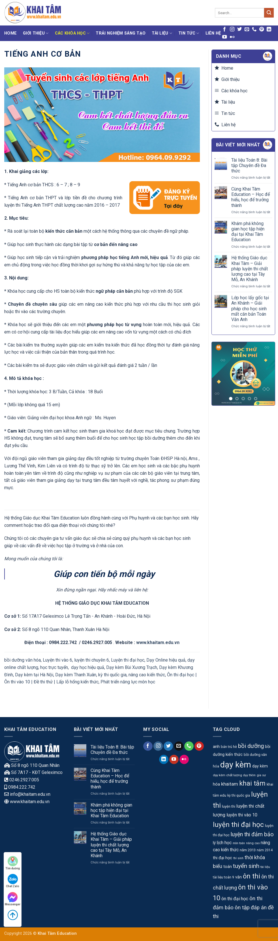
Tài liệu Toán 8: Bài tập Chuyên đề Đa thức (249, 165)
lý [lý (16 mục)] (214, 842)
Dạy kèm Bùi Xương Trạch (131, 667)
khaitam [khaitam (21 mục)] (229, 784)
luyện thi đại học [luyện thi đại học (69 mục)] (238, 824)
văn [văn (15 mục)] (238, 877)
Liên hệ (213, 33)
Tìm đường (12, 863)
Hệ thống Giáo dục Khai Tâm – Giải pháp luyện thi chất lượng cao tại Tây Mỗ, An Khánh (249, 268)
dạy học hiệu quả (87, 667)
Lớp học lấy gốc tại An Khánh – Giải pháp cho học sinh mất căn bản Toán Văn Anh (250, 308)
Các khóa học (72, 33)
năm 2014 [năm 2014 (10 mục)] (265, 850)
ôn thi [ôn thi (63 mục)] (251, 876)
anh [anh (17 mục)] (216, 746)
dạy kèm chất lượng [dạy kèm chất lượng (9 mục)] (227, 775)
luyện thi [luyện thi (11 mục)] (228, 806)
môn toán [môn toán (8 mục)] (239, 843)
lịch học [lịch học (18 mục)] (224, 842)
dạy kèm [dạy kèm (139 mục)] (235, 764)
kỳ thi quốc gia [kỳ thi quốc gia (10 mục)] (238, 795)
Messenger (12, 899)
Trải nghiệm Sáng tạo (121, 33)
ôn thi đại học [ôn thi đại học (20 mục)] (234, 898)
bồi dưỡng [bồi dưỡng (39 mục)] (251, 746)
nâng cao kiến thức (147, 674)
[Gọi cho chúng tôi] (254, 29)
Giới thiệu (35, 33)
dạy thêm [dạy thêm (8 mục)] (249, 775)
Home (10, 33)
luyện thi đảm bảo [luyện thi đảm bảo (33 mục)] (252, 834)
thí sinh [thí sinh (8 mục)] (238, 858)
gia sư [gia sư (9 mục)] (261, 775)
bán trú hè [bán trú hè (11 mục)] (229, 747)
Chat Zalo (12, 881)
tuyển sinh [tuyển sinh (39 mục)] (246, 866)
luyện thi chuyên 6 (91, 660)
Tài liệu (162, 33)
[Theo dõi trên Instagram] (232, 29)
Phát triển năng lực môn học (127, 682)
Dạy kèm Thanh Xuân (75, 674)
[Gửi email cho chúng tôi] (247, 29)
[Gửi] (269, 13)
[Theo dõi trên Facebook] (224, 29)
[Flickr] (232, 37)
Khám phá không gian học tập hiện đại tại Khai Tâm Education (247, 232)
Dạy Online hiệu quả (165, 660)
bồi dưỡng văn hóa (22, 660)
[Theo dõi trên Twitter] (239, 29)
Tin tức (188, 33)
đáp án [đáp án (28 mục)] (259, 907)
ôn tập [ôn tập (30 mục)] (242, 907)
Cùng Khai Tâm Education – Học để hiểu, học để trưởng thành (250, 197)
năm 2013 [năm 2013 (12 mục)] (248, 850)
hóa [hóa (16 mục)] (216, 784)
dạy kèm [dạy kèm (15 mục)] (260, 766)
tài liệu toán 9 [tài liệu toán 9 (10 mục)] (223, 877)
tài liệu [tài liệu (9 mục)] (265, 867)
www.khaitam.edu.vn (157, 642)
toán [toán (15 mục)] (227, 866)
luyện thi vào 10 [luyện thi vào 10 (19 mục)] (241, 815)
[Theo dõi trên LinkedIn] (269, 29)
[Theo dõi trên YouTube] (224, 37)
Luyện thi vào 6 (57, 660)
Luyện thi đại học (127, 660)
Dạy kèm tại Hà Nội (34, 674)
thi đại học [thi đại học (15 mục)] (222, 858)
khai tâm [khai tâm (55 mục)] (252, 783)
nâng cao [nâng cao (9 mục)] (253, 843)
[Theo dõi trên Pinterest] (261, 29)
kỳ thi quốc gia (112, 674)
